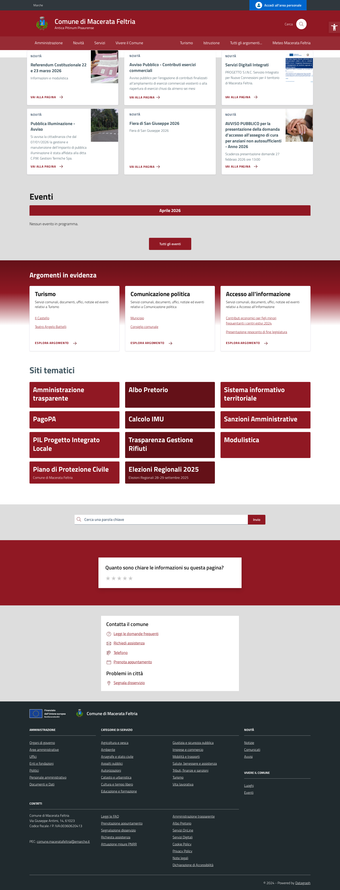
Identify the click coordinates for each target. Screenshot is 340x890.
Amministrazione (49, 43)
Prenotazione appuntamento (121, 823)
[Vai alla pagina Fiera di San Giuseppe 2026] (145, 165)
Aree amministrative (44, 749)
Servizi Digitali (183, 837)
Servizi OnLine (183, 830)
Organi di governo (42, 742)
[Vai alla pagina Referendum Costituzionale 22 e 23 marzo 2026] (46, 95)
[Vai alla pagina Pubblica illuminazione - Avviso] (46, 164)
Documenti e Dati (41, 784)
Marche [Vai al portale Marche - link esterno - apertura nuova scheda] (38, 5)
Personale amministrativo (47, 777)
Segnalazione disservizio (118, 830)
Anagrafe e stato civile (117, 756)
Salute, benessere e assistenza (195, 763)
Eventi (248, 792)
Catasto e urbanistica (116, 777)
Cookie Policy (182, 844)
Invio (256, 519)
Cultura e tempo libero (117, 784)
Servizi (99, 43)
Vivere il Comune (129, 43)
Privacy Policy (182, 851)
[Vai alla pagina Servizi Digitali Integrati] (240, 95)
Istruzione (211, 43)
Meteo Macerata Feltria (292, 43)
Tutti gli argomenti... (246, 43)
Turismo (186, 43)
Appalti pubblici (112, 763)
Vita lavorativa (183, 784)
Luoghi (249, 785)
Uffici (33, 756)
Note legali (180, 858)
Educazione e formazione (119, 791)
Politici (34, 770)
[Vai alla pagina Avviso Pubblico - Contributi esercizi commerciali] (145, 95)
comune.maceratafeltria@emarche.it (63, 841)
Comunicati (252, 749)
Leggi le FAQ (110, 816)
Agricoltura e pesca (114, 742)
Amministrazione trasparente (194, 816)
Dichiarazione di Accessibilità (193, 864)
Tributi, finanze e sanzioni (190, 770)
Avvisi (248, 756)
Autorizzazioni (111, 770)
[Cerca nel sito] (301, 24)
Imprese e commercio (188, 749)
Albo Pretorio (182, 823)
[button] (334, 27)
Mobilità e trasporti (186, 756)
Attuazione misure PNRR (119, 844)
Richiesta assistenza (115, 837)
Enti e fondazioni (41, 763)
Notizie (249, 742)
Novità (78, 43)
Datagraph (303, 882)
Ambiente (108, 749)
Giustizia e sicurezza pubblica (193, 742)
